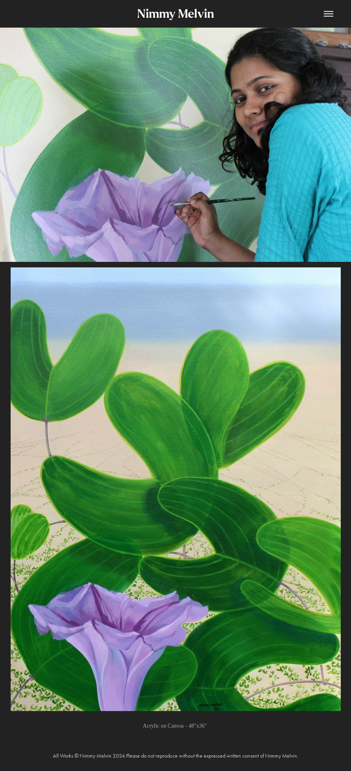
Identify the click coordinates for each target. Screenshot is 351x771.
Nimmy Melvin (175, 13)
